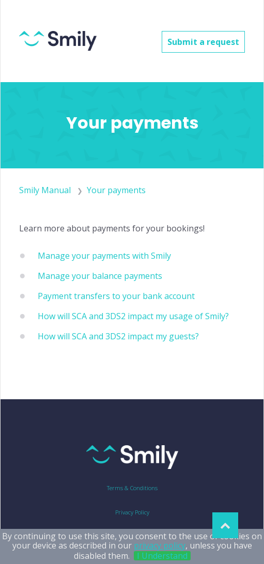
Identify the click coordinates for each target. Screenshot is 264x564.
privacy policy (159, 545)
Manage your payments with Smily (104, 255)
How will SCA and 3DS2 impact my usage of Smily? (133, 316)
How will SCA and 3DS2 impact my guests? (118, 336)
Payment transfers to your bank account (116, 296)
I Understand (162, 555)
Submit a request (203, 42)
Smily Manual (45, 190)
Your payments (116, 190)
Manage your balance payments (100, 275)
